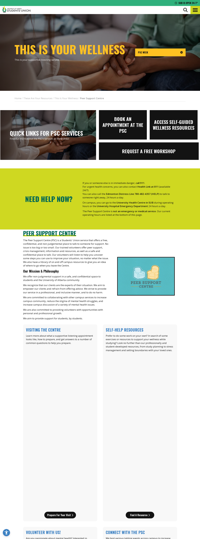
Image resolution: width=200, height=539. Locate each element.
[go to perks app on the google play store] (105, 494)
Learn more (60, 415)
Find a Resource (140, 364)
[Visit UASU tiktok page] (176, 514)
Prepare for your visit (60, 364)
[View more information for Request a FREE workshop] (149, 151)
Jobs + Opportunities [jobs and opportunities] (173, 502)
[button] (195, 10)
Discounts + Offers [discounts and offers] (171, 497)
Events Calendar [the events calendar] (170, 486)
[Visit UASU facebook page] (166, 514)
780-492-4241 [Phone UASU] (34, 508)
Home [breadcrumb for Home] (18, 98)
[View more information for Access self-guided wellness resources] (174, 125)
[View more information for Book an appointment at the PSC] (123, 125)
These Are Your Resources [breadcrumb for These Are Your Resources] (37, 98)
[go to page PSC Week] (160, 52)
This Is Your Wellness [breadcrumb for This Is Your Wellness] (66, 98)
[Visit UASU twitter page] (171, 514)
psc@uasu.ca (30, 436)
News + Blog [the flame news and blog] (167, 491)
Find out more (140, 415)
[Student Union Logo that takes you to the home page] (16, 10)
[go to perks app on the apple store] (84, 494)
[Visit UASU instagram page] (161, 514)
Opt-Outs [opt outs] (166, 507)
